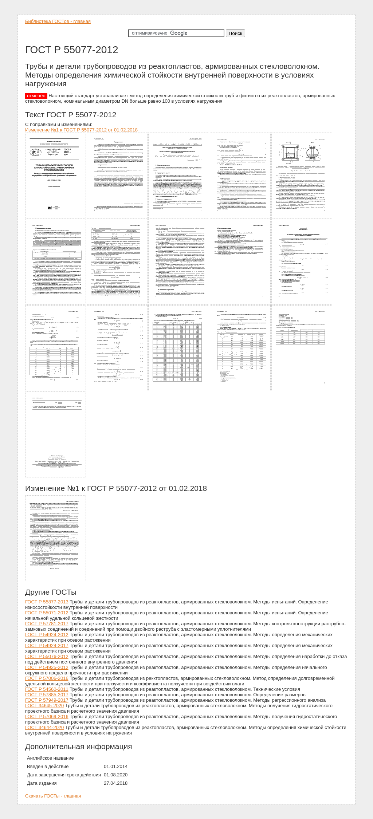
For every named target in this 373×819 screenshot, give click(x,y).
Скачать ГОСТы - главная (53, 796)
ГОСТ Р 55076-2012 (46, 656)
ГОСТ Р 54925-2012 (46, 667)
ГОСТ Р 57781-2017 (46, 623)
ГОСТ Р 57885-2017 (46, 694)
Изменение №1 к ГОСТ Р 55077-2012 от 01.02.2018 (81, 130)
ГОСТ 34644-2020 (44, 727)
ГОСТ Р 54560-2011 (46, 689)
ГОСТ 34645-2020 (44, 705)
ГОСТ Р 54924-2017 (46, 645)
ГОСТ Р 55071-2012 (46, 612)
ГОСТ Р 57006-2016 (46, 678)
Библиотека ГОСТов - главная (58, 21)
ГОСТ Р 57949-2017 (46, 700)
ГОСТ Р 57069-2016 (46, 716)
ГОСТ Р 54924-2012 (46, 634)
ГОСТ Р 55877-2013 (46, 602)
